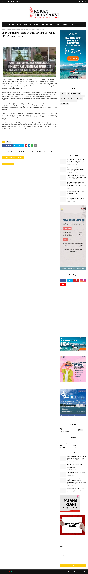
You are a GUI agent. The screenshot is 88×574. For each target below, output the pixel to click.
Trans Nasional (63, 443)
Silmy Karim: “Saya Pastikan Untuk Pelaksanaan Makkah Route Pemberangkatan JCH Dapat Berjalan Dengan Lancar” (76, 184)
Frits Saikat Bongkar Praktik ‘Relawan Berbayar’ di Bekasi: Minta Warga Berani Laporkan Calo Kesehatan (76, 161)
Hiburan (68, 96)
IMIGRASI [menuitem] (56, 24)
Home (3, 1)
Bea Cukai (73, 93)
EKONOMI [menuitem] (49, 24)
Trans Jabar (63, 98)
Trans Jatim (63, 101)
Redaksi (8, 1)
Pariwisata (62, 447)
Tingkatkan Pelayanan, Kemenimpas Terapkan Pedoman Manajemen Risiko (76, 176)
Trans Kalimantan (72, 101)
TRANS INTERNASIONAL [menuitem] (36, 24)
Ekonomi (62, 445)
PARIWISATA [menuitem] (65, 24)
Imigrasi (8, 29)
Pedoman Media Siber (16, 1)
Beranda (3, 29)
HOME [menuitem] (4, 24)
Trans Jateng (79, 98)
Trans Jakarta (71, 98)
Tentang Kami (76, 571)
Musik (73, 96)
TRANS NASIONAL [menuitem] (22, 24)
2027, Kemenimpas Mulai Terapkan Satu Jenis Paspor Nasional (75, 198)
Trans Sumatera (64, 103)
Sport (78, 96)
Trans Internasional (77, 443)
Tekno (83, 96)
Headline (63, 96)
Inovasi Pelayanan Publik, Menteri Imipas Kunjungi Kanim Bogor (75, 192)
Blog (12, 571)
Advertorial (63, 93)
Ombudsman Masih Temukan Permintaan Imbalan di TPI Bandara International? (76, 169)
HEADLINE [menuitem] (11, 24)
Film (79, 93)
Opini (74, 447)
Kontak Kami (83, 571)
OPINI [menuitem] (73, 24)
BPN (68, 93)
